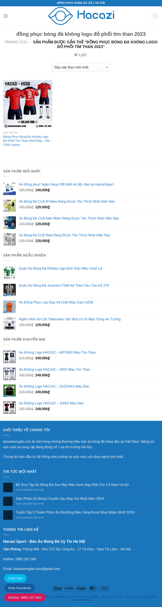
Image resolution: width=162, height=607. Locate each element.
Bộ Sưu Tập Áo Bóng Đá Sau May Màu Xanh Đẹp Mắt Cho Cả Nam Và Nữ (72, 485)
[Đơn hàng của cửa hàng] (81, 67)
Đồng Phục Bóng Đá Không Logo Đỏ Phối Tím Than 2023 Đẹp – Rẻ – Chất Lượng (27, 140)
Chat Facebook (19, 588)
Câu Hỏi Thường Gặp (140, 596)
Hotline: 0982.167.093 (24, 597)
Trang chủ (15, 42)
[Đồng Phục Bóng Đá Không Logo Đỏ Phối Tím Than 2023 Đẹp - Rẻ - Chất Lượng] (27, 104)
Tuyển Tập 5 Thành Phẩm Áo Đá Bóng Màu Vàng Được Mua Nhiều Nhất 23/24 (75, 512)
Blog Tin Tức (112, 596)
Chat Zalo (15, 578)
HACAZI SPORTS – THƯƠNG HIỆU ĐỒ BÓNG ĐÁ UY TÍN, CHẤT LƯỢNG (52, 596)
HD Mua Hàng (81, 600)
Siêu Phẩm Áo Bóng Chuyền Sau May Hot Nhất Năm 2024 (60, 498)
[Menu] (5, 16)
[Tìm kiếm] (155, 16)
